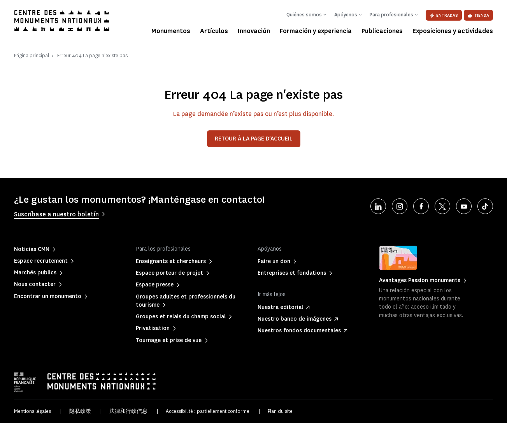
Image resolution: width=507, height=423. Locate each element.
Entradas (444, 15)
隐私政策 (80, 411)
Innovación (254, 31)
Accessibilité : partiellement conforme (207, 411)
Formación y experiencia (316, 31)
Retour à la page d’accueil (254, 138)
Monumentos (170, 31)
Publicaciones (382, 31)
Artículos (214, 31)
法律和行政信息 (128, 411)
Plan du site (280, 411)
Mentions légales (32, 411)
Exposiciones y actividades (452, 31)
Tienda (478, 15)
